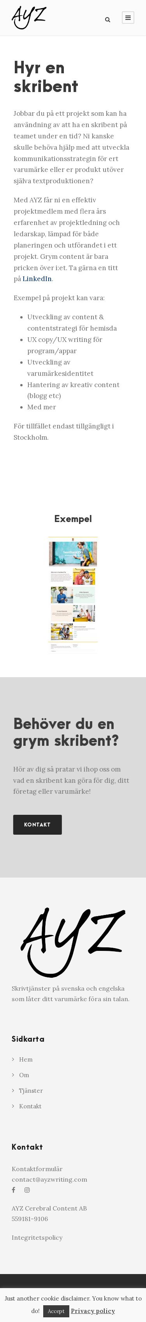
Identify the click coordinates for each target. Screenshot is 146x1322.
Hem (26, 1059)
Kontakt (30, 1106)
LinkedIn (37, 278)
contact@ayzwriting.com (49, 1179)
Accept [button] (56, 1311)
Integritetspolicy (37, 1237)
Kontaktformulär (37, 1169)
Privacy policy (93, 1311)
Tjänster (31, 1090)
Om (24, 1075)
